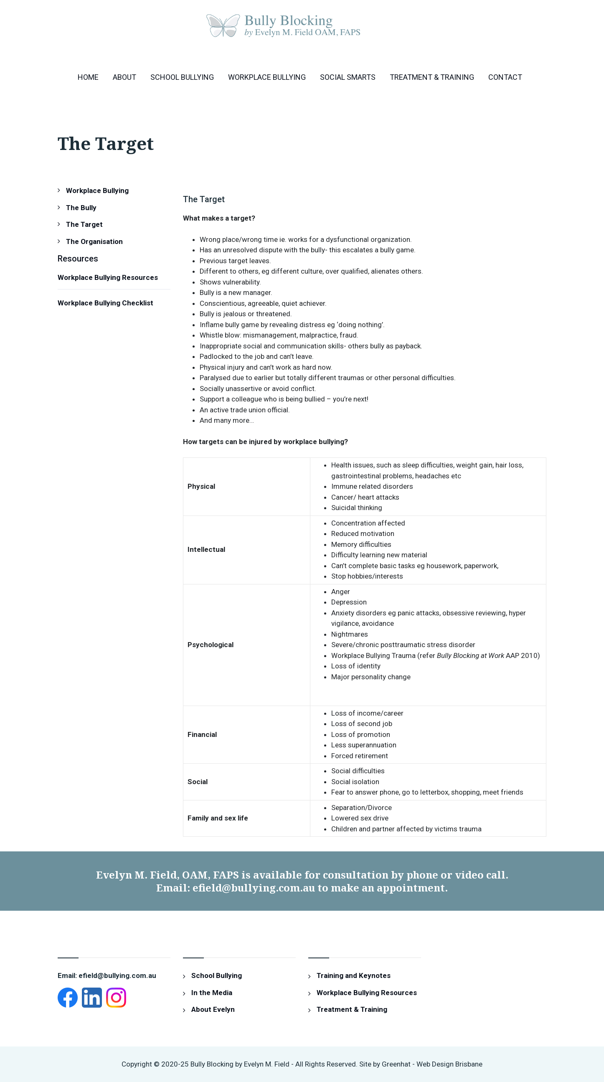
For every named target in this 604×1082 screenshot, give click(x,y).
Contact (505, 77)
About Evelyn (213, 1009)
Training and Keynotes (354, 975)
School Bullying (182, 77)
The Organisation (94, 241)
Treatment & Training (432, 77)
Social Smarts (348, 77)
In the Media (211, 992)
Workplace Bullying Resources (108, 277)
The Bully (81, 207)
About (124, 77)
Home (88, 77)
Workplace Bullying (267, 77)
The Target (84, 224)
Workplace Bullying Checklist (105, 303)
